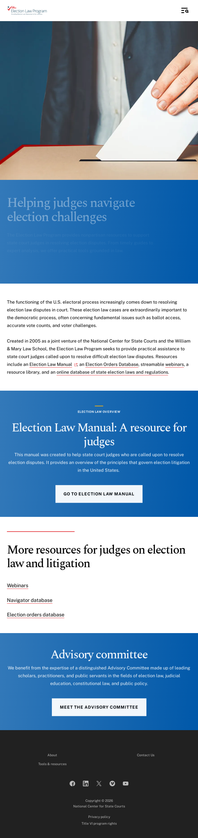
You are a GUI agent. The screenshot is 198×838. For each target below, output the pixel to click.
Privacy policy (99, 817)
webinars (174, 364)
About (52, 755)
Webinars (17, 585)
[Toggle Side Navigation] (185, 10)
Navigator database (29, 600)
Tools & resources (52, 764)
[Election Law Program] (27, 10)
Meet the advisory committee (99, 715)
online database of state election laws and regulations (112, 372)
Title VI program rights (99, 823)
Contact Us (145, 755)
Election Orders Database (111, 364)
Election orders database (35, 615)
